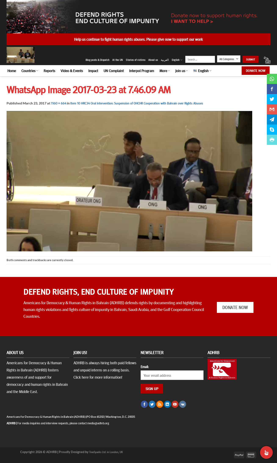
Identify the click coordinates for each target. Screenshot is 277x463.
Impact (93, 70)
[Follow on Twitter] (152, 404)
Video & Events (72, 70)
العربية (165, 60)
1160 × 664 (58, 103)
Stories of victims (135, 60)
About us (153, 60)
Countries (29, 70)
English (177, 60)
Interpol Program (141, 70)
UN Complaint (114, 70)
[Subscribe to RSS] (159, 404)
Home (11, 70)
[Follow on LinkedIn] (167, 404)
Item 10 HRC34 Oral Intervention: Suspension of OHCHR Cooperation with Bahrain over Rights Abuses (136, 103)
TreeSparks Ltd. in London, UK (106, 452)
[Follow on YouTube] (175, 404)
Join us (181, 70)
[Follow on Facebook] (144, 404)
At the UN (117, 60)
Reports (49, 70)
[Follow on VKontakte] (182, 404)
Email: (145, 366)
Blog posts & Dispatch (97, 60)
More (164, 70)
